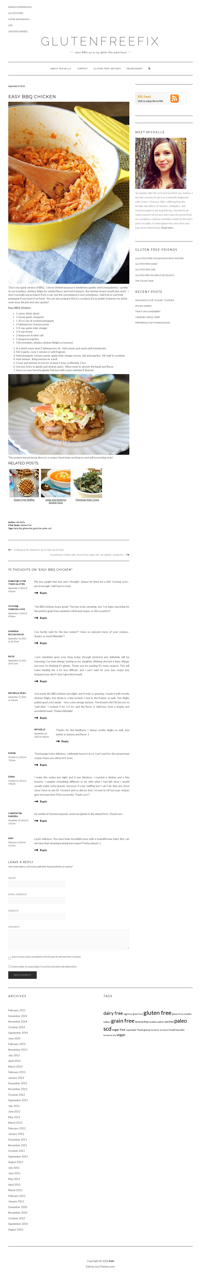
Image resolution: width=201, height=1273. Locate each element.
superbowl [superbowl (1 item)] (131, 1030)
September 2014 (18, 1032)
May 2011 (14, 1179)
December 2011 (17, 1139)
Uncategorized (17, 31)
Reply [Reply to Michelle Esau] (43, 717)
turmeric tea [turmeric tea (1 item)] (109, 1035)
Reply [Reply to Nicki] (43, 681)
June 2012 (14, 1111)
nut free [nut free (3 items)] (169, 1021)
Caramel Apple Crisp (147, 317)
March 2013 (15, 1066)
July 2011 (14, 1167)
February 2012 (17, 1128)
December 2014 (17, 1016)
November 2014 (17, 1021)
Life (10, 25)
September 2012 (18, 1100)
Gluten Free (15, 13)
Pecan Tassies (143, 305)
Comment (14, 926)
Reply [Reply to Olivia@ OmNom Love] (43, 617)
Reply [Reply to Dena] (43, 801)
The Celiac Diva (144, 280)
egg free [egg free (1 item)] (127, 1014)
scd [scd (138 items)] (107, 1028)
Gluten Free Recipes (107, 68)
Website (13, 910)
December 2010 (17, 1207)
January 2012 (16, 1133)
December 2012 (17, 1083)
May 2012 (14, 1117)
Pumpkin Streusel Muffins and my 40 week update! (87, 555)
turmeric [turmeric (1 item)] (155, 1030)
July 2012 (14, 1106)
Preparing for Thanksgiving (152, 322)
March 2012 (15, 1122)
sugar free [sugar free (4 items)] (118, 1029)
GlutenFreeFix (100, 41)
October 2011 (16, 1150)
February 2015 (17, 1010)
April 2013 (14, 1060)
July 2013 (14, 1055)
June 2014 (14, 1038)
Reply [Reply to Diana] (43, 764)
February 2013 (17, 1072)
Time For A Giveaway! (148, 311)
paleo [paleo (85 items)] (180, 1021)
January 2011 (16, 1201)
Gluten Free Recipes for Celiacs (154, 275)
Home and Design (18, 19)
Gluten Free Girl (145, 269)
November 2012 (17, 1089)
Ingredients (135, 68)
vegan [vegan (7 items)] (121, 1035)
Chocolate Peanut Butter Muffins (39, 550)
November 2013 (17, 1049)
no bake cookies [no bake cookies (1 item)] (156, 1022)
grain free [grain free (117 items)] (122, 1020)
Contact (82, 68)
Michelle (20, 522)
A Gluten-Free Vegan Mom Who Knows (159, 258)
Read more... (168, 227)
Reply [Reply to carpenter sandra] (43, 820)
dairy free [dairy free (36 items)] (113, 1013)
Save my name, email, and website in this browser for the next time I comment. (46, 956)
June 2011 (14, 1173)
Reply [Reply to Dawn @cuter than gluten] (43, 592)
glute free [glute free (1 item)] (138, 1014)
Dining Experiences (20, 7)
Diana (12, 753)
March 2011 (15, 1190)
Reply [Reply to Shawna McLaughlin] (43, 643)
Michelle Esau (17, 693)
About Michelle (60, 68)
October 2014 (16, 1027)
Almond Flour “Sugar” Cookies (154, 300)
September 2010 (18, 1223)
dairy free (18, 528)
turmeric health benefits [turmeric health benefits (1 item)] (172, 1030)
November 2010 (17, 1212)
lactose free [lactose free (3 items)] (142, 1021)
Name (12, 878)
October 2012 (16, 1094)
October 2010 (16, 1218)
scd (49, 528)
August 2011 (15, 1162)
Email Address (17, 894)
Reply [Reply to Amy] (43, 850)
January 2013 (16, 1077)
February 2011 (17, 1195)
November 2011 (17, 1145)
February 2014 (17, 1044)
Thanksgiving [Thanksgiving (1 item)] (143, 1030)
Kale (111, 1261)
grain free (37, 528)
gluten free (27, 528)
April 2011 (14, 1184)
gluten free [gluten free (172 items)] (157, 1012)
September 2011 (18, 1156)
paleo (45, 528)
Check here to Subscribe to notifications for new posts (42, 966)
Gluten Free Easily (146, 263)
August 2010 (15, 1229)
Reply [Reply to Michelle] (65, 741)
